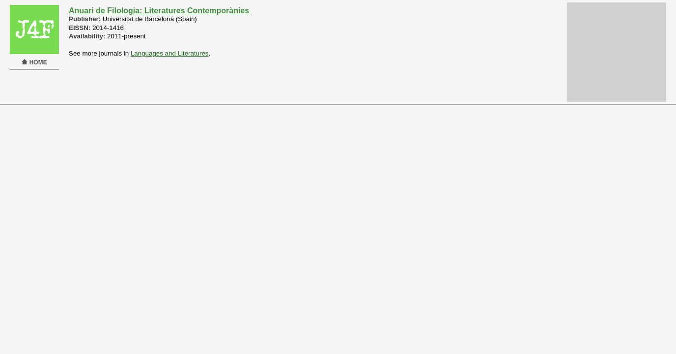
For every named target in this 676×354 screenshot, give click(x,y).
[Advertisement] (616, 52)
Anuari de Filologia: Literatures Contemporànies (159, 10)
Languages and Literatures (170, 53)
